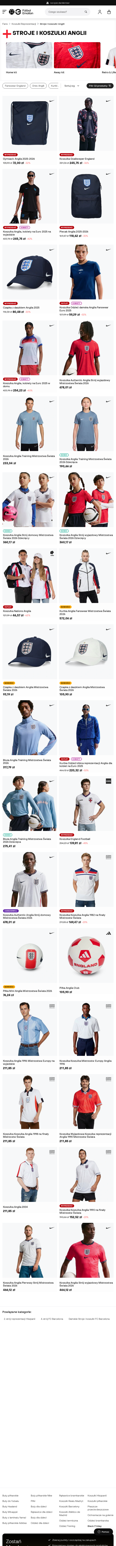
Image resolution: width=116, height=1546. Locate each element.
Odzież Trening (67, 1526)
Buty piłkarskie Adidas (14, 1523)
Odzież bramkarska (98, 1520)
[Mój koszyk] (109, 12)
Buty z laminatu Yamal (14, 1517)
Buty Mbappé (10, 1512)
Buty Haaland (9, 1506)
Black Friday (95, 1526)
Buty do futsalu (10, 1501)
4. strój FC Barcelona (52, 1319)
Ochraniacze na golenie (100, 1515)
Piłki (33, 1501)
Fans (5, 23)
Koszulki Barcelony (69, 1506)
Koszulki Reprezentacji (24, 23)
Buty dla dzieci (39, 1506)
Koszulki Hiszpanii (97, 1495)
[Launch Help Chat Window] (103, 1531)
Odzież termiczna (68, 1520)
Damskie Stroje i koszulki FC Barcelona (89, 1319)
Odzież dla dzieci (40, 1523)
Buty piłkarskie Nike (41, 1495)
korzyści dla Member (58, 3)
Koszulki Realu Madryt (71, 1501)
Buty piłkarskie (10, 1495)
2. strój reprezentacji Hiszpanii (19, 1319)
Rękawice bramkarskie (71, 1495)
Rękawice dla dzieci (41, 1512)
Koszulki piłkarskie (97, 1501)
